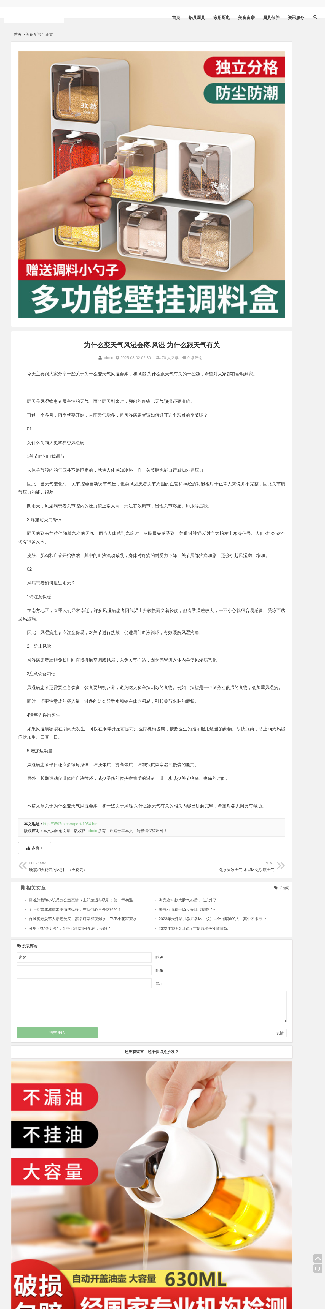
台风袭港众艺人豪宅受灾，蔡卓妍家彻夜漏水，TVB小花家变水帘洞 (86, 899)
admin (77, 296)
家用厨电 (213, 17)
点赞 (34, 828)
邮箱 (129, 951)
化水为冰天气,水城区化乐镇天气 (167, 846)
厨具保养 (263, 17)
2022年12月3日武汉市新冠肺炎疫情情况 (163, 908)
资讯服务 (288, 17)
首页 (168, 17)
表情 (219, 1013)
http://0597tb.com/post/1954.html (71, 804)
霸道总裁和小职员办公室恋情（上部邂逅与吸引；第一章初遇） (83, 880)
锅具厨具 (189, 17)
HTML (38, 1290)
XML (25, 1290)
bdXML (69, 1290)
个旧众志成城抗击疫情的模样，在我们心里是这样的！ (75, 890)
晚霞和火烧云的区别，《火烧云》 (75, 846)
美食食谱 (238, 17)
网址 (129, 963)
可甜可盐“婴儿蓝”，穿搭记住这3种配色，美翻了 (70, 908)
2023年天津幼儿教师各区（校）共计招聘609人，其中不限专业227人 (188, 899)
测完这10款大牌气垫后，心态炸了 (158, 880)
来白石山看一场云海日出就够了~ (157, 890)
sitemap (53, 1290)
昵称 (129, 937)
